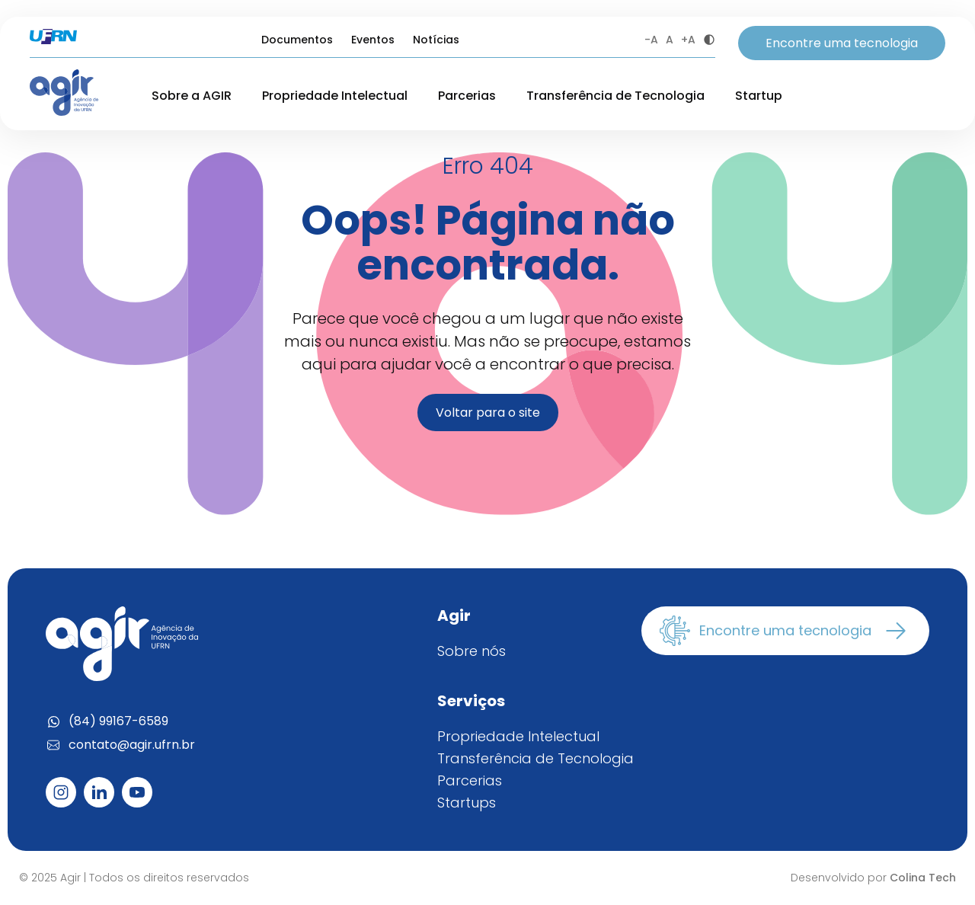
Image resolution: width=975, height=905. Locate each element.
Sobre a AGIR (192, 95)
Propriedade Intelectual (335, 95)
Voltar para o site (488, 412)
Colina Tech (923, 877)
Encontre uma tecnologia (842, 43)
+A (688, 39)
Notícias (436, 39)
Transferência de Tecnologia (615, 95)
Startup (758, 95)
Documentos (297, 39)
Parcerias (467, 95)
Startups (466, 802)
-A (651, 39)
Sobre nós (471, 650)
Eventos (373, 39)
